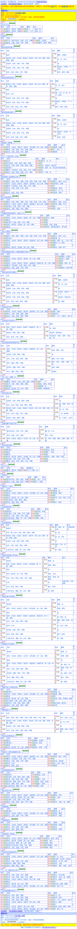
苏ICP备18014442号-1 (49, 927)
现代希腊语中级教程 (15, 4)
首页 (52, 6)
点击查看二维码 (20, 13)
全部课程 (4, 4)
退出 (45, 2)
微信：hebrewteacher (8, 13)
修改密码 (41, 2)
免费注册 (65, 6)
